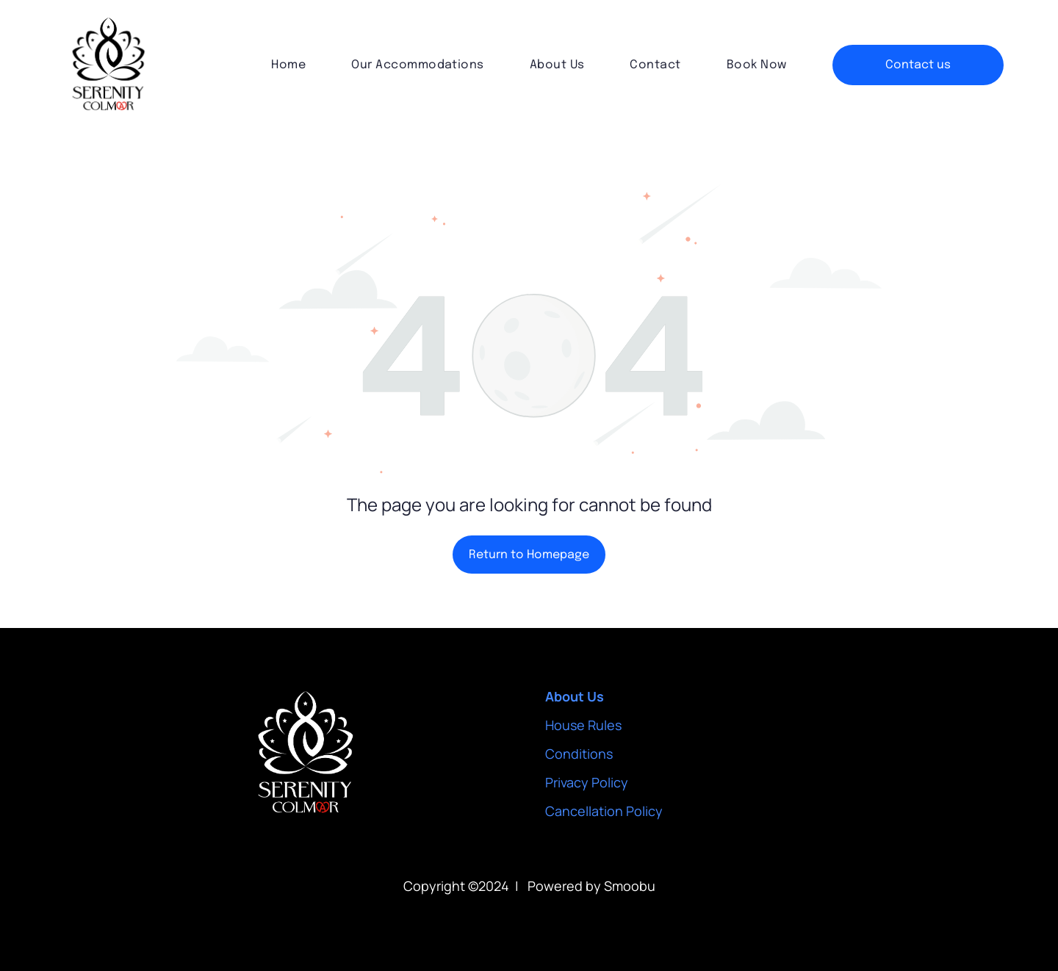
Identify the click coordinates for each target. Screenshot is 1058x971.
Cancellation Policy (604, 811)
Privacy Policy (586, 782)
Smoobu (629, 886)
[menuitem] (288, 65)
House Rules (583, 725)
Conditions (579, 753)
